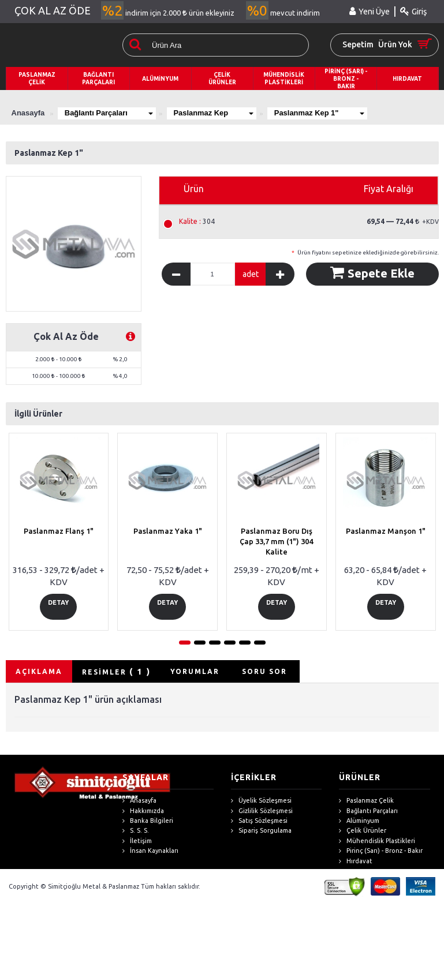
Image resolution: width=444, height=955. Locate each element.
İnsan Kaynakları (150, 851)
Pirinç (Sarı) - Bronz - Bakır (381, 851)
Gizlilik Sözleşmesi (262, 811)
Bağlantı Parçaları (109, 112)
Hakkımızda (143, 811)
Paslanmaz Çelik (366, 800)
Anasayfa (139, 800)
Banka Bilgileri (147, 821)
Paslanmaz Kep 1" (321, 112)
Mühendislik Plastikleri (377, 841)
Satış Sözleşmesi (259, 821)
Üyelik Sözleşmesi (261, 800)
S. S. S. (135, 831)
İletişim (137, 841)
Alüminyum (359, 821)
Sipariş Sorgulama (261, 831)
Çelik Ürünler (362, 831)
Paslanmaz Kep (214, 112)
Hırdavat (355, 861)
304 (197, 221)
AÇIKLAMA (39, 671)
